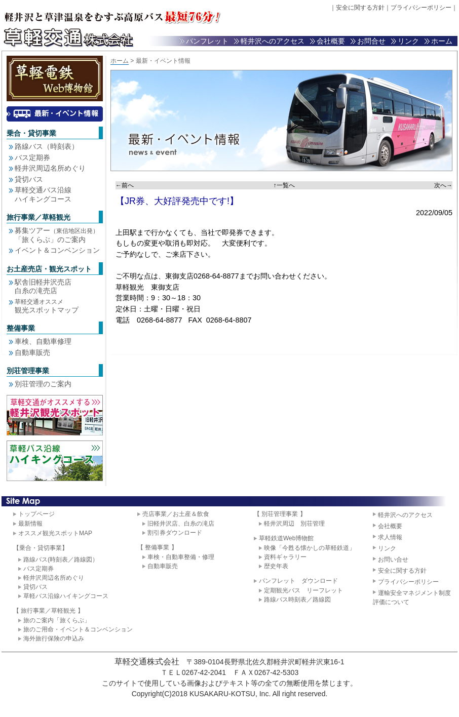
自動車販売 (32, 352)
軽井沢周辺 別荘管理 (294, 523)
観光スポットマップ (47, 306)
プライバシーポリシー (421, 7)
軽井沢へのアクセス (272, 41)
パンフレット (207, 41)
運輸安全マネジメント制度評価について (412, 597)
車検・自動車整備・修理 (180, 557)
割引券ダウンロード (174, 532)
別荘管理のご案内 (43, 384)
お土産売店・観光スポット (49, 269)
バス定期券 (32, 157)
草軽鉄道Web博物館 (286, 538)
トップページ (36, 513)
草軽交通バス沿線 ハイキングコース (43, 194)
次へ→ (443, 185)
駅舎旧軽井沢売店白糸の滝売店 (43, 286)
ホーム (441, 41)
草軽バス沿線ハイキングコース (65, 596)
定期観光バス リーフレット (303, 590)
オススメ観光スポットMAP (55, 533)
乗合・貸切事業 (31, 133)
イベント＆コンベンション (57, 250)
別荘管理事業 (28, 371)
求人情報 (390, 537)
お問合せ (371, 41)
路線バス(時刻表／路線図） (60, 559)
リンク (408, 41)
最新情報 (30, 523)
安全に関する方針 (360, 7)
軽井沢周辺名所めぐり (50, 168)
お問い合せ (393, 559)
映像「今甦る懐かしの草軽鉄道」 (309, 547)
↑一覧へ (284, 185)
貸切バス (29, 179)
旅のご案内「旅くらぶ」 (56, 620)
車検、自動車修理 (43, 341)
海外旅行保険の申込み (53, 638)
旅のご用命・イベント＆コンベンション (78, 629)
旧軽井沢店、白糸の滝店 (180, 523)
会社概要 (331, 41)
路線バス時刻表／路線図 (297, 599)
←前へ (125, 185)
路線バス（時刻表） (47, 146)
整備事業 (21, 328)
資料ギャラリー (285, 557)
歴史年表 (276, 566)
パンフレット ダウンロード (298, 580)
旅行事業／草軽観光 (38, 217)
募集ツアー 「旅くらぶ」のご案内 (57, 235)
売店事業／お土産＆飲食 (175, 513)
